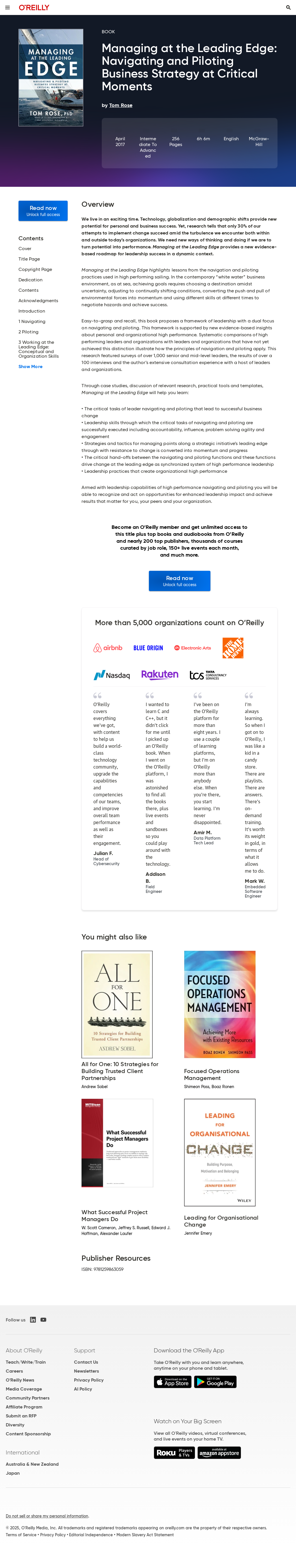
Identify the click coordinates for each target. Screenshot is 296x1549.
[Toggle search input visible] (288, 7)
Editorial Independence (91, 1534)
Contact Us (86, 1362)
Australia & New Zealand (32, 1464)
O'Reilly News (20, 1380)
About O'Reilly (24, 1350)
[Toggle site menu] (7, 7)
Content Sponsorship (28, 1434)
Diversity (15, 1425)
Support (84, 1350)
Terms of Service (21, 1534)
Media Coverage (24, 1389)
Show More (30, 366)
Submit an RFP (21, 1416)
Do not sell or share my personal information (47, 1516)
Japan (13, 1473)
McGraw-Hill (259, 141)
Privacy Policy (88, 1380)
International (23, 1452)
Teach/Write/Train (26, 1362)
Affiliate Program (24, 1407)
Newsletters (86, 1371)
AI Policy (83, 1389)
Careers (14, 1371)
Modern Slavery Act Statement (145, 1534)
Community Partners (27, 1398)
